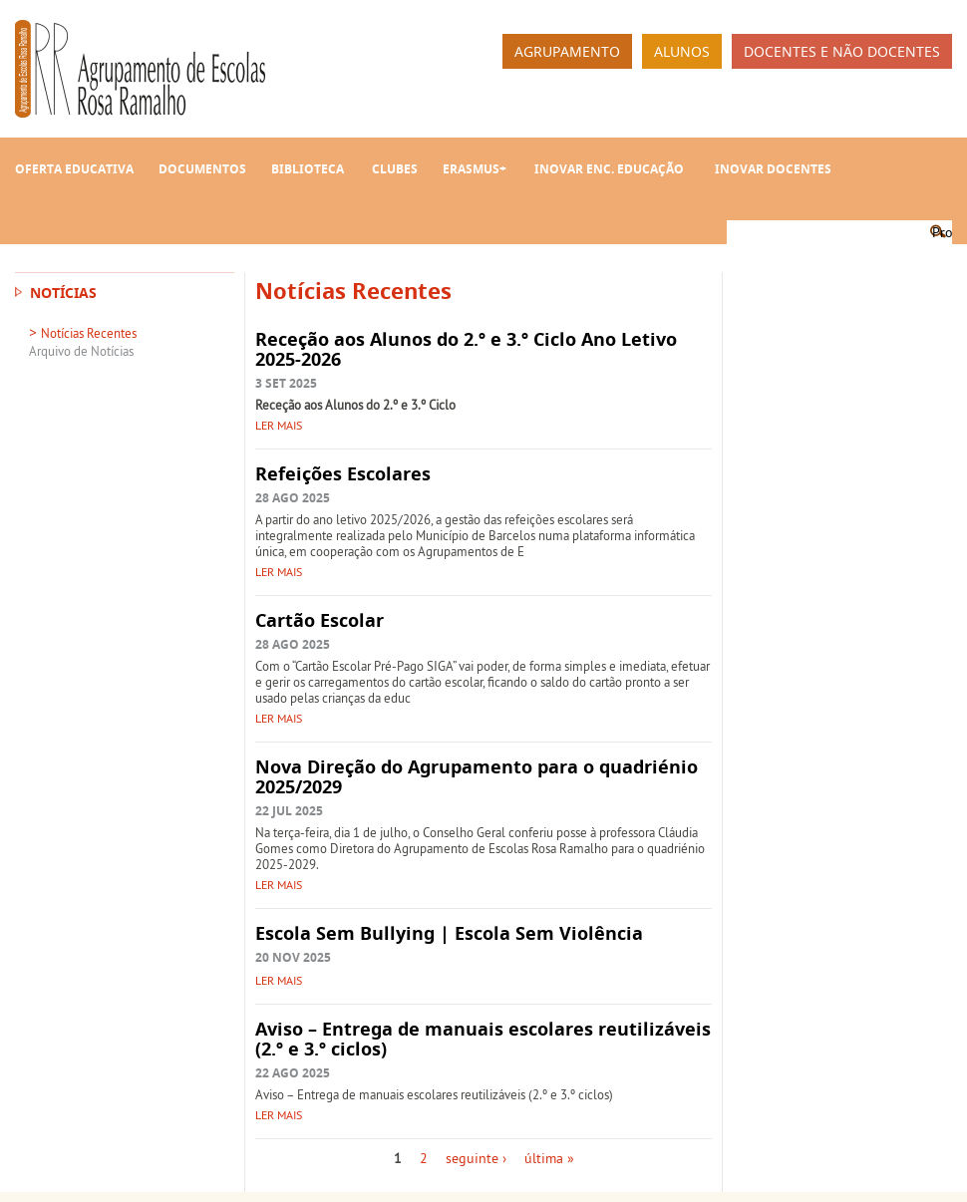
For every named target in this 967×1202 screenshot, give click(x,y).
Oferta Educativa (74, 168)
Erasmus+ (474, 168)
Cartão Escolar (319, 620)
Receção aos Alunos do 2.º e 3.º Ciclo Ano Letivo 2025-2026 (466, 349)
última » (549, 1158)
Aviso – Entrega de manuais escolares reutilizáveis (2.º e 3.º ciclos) (483, 1039)
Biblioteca (307, 168)
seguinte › (476, 1158)
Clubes (395, 168)
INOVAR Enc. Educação (609, 168)
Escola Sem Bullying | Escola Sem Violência (449, 933)
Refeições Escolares (343, 473)
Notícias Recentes (89, 333)
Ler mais (278, 425)
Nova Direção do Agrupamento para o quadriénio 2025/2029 (476, 776)
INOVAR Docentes (773, 168)
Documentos (202, 168)
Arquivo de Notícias (81, 351)
